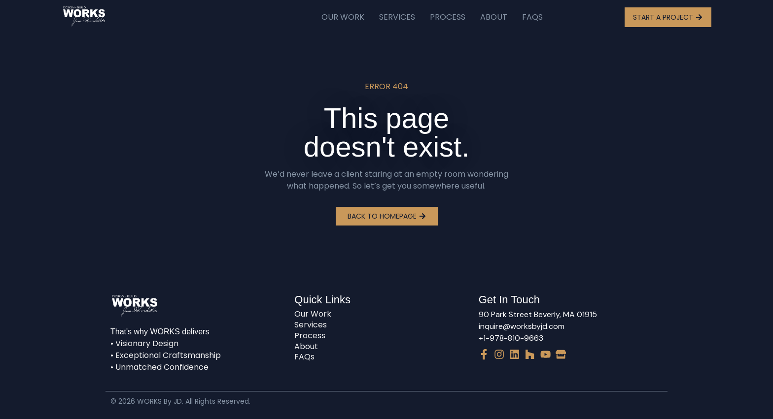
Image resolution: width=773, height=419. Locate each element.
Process (447, 17)
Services (397, 17)
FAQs (532, 17)
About (493, 17)
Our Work (342, 17)
